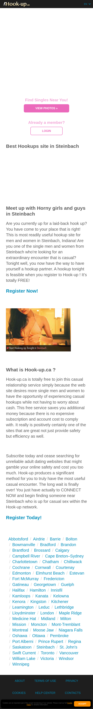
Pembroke (59, 635)
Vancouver (69, 653)
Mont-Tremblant (66, 624)
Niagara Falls (71, 630)
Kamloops (21, 596)
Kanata (41, 596)
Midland (48, 618)
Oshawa (19, 635)
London (47, 613)
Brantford (20, 550)
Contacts (73, 693)
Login (46, 131)
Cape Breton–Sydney (64, 556)
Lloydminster (23, 613)
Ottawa (38, 635)
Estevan (77, 573)
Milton (65, 618)
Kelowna (61, 596)
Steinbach (46, 647)
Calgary (62, 550)
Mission (19, 624)
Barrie (55, 539)
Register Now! (22, 291)
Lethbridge (64, 607)
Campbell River (26, 556)
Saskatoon (21, 647)
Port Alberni (22, 641)
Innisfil (56, 590)
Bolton (71, 539)
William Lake (23, 658)
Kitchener (59, 601)
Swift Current (24, 653)
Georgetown (45, 584)
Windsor (66, 658)
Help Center (45, 693)
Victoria (47, 658)
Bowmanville (23, 544)
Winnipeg (20, 664)
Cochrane (21, 567)
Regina (74, 641)
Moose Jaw (43, 630)
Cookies (19, 693)
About (20, 680)
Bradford (48, 544)
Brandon (68, 544)
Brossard (42, 550)
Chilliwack (73, 561)
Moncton (39, 624)
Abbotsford (18, 539)
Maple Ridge (70, 613)
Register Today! (24, 517)
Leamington (22, 607)
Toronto (47, 653)
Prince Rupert (50, 641)
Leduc (44, 607)
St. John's (68, 647)
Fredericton (54, 578)
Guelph (67, 584)
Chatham (50, 561)
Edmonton (21, 573)
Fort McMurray (25, 578)
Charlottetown (24, 561)
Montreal (20, 630)
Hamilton (38, 590)
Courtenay (65, 567)
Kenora (18, 601)
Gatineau (20, 584)
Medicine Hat (24, 618)
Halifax (18, 590)
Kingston (38, 601)
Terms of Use (45, 680)
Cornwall (43, 567)
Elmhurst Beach (50, 573)
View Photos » (46, 108)
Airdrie (39, 539)
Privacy (72, 680)
